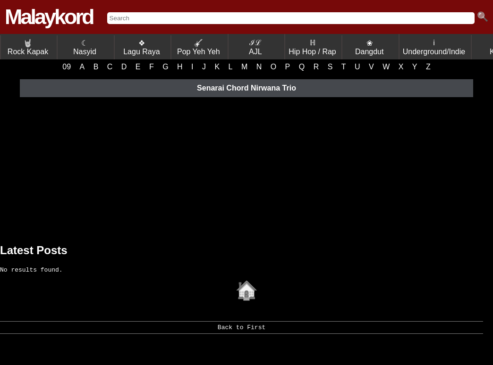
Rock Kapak (28, 47)
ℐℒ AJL (255, 47)
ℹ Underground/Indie (434, 47)
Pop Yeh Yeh (198, 47)
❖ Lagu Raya (141, 47)
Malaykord (49, 17)
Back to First (241, 332)
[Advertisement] (246, 168)
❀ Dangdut (369, 47)
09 (66, 67)
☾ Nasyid (84, 47)
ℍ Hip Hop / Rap (312, 47)
